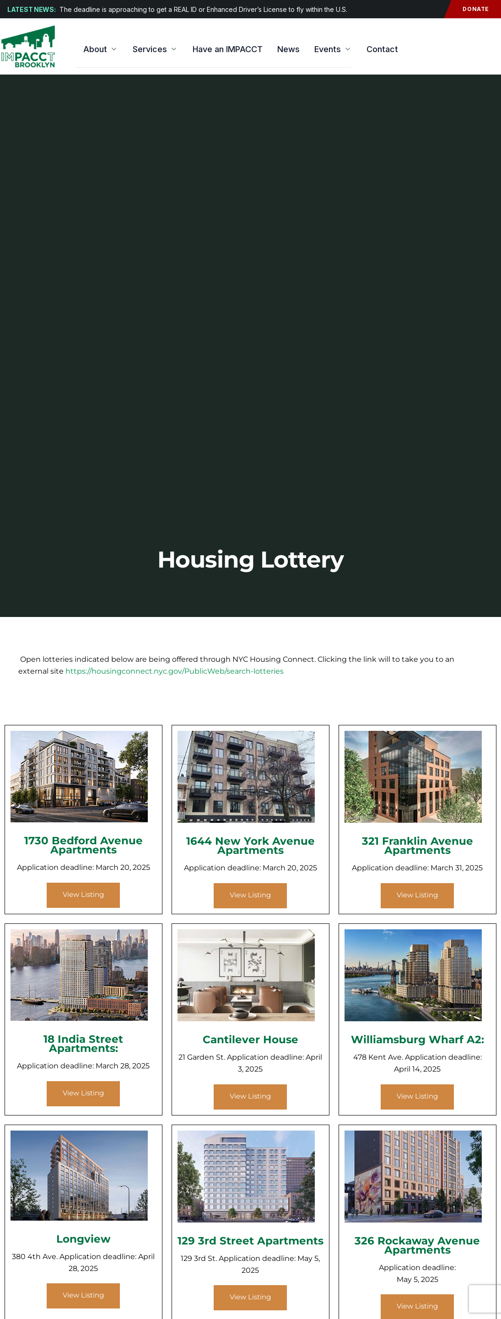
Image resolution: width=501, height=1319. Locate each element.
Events (333, 49)
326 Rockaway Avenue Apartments (417, 1245)
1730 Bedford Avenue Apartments (83, 845)
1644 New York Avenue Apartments (250, 846)
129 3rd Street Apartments (250, 1240)
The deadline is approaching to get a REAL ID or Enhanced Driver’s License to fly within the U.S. (203, 9)
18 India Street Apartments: (83, 1044)
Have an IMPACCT (228, 49)
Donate (470, 9)
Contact (382, 49)
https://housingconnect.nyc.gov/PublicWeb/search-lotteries (174, 671)
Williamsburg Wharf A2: (417, 1039)
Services (155, 49)
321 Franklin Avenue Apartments (417, 846)
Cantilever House (250, 1039)
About (100, 49)
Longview (83, 1239)
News (288, 49)
